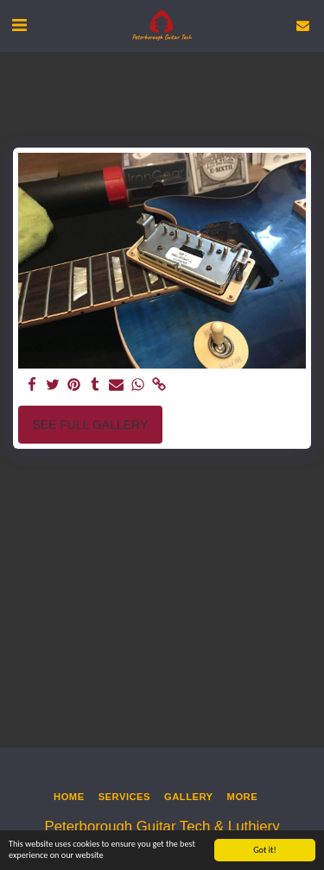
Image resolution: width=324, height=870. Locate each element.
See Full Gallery (90, 425)
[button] (19, 25)
